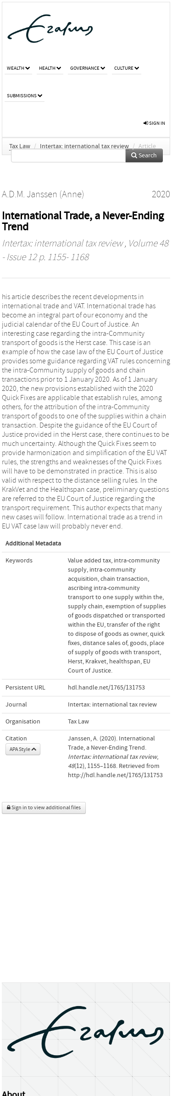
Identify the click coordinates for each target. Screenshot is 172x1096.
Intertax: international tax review (84, 146)
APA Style (23, 749)
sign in (154, 123)
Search (144, 155)
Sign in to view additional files (44, 808)
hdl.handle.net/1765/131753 (106, 687)
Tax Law (19, 146)
